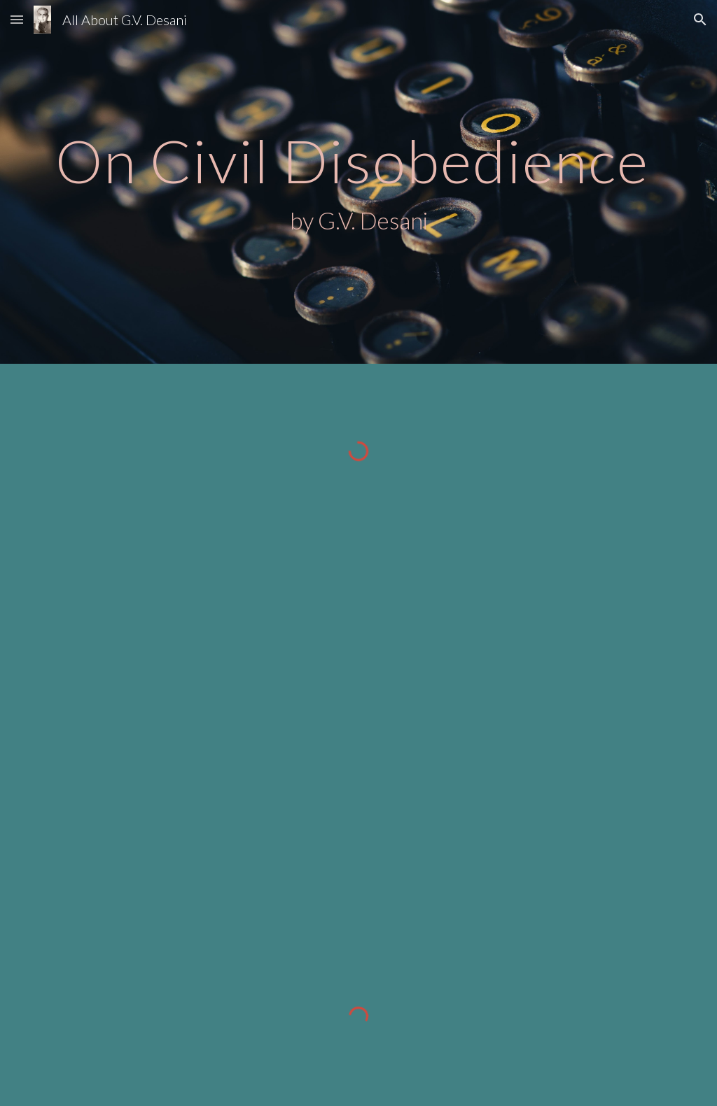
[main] (359, 182)
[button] (17, 19)
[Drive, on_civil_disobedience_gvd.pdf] (331, 732)
